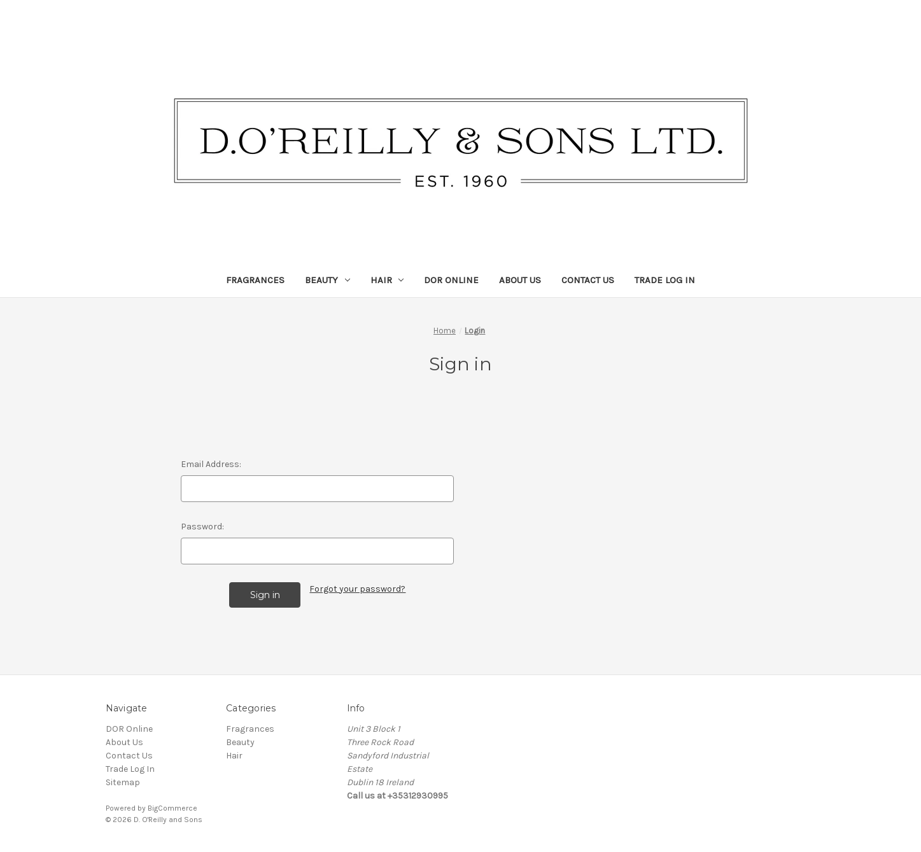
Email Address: (211, 464)
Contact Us (587, 280)
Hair (387, 280)
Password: (202, 526)
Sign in (850, 15)
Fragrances (255, 280)
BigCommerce (172, 808)
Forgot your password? (357, 588)
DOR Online (451, 280)
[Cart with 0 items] (890, 15)
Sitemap (123, 782)
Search (805, 15)
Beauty (327, 280)
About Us (520, 280)
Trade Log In (665, 280)
